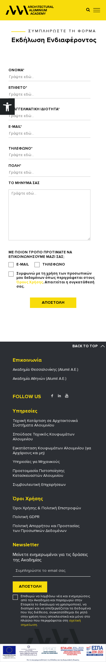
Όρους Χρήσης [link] (29, 282)
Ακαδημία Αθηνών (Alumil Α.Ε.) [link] (39, 378)
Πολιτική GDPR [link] (26, 516)
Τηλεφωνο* (20, 148)
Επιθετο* (17, 88)
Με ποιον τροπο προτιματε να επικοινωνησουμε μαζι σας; (40, 254)
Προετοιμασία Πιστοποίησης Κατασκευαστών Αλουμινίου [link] (38, 473)
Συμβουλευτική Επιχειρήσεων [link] (39, 484)
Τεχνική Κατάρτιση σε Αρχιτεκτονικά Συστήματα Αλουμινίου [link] (45, 423)
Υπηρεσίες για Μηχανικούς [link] (36, 461)
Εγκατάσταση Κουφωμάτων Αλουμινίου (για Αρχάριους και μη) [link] (52, 450)
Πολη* (14, 166)
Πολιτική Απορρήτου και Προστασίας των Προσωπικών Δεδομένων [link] (46, 528)
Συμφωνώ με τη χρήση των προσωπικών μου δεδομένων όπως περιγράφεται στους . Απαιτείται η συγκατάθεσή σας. (55, 280)
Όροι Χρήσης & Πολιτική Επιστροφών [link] (47, 508)
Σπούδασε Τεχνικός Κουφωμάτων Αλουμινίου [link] (43, 436)
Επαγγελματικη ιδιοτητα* (34, 109)
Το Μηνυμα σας (24, 183)
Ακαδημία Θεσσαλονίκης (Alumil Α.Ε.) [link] (45, 369)
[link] (7, 106)
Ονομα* (16, 70)
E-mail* (15, 127)
